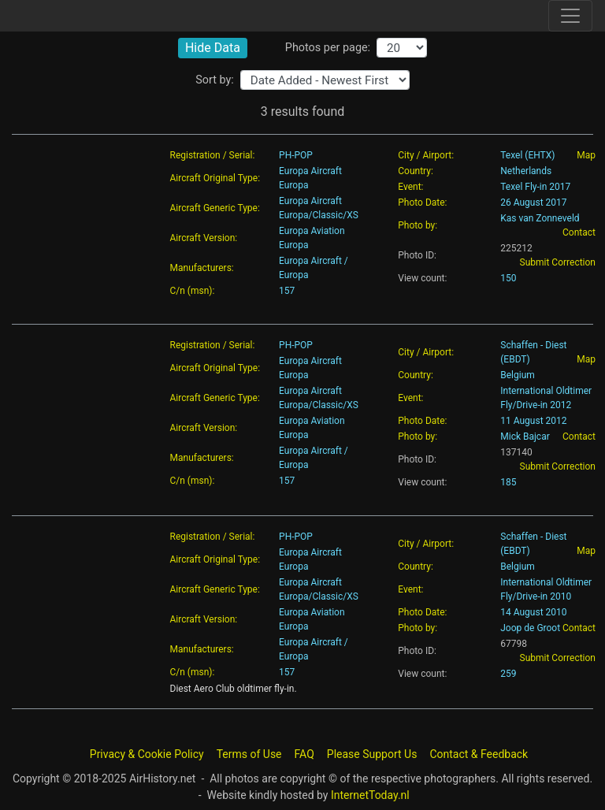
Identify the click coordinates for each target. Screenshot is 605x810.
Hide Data (212, 47)
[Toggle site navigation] (570, 16)
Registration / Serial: (212, 155)
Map (586, 155)
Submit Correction (558, 262)
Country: (415, 170)
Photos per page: (327, 47)
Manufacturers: (202, 267)
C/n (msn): (192, 290)
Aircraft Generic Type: (215, 208)
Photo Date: (422, 202)
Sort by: (214, 80)
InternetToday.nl (370, 795)
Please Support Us (372, 754)
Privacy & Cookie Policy (147, 754)
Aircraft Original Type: (215, 178)
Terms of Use (249, 754)
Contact (579, 232)
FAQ (304, 754)
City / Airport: (426, 155)
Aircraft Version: (204, 237)
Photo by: (417, 225)
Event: (410, 186)
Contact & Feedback (478, 754)
